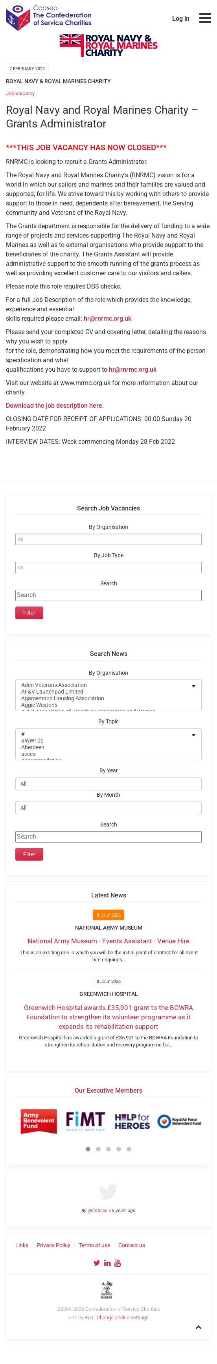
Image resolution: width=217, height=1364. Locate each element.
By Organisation (108, 527)
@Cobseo (98, 1210)
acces (103, 754)
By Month (108, 795)
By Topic (108, 721)
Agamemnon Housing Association (103, 698)
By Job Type (108, 555)
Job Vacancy (20, 93)
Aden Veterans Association (103, 685)
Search (108, 583)
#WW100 (103, 740)
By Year (108, 770)
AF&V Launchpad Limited (103, 691)
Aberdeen (103, 747)
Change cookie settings (123, 1317)
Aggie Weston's (103, 705)
